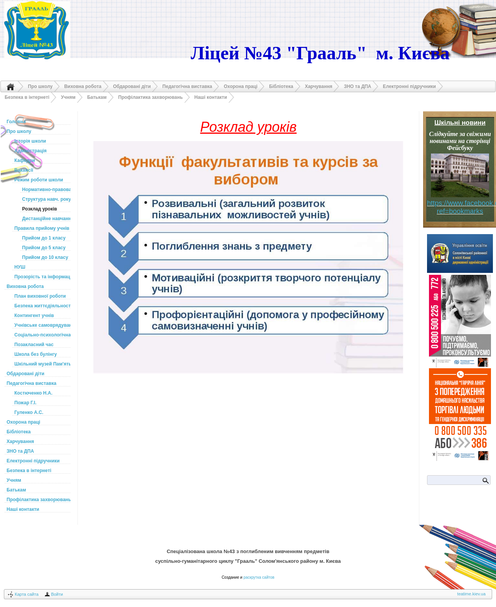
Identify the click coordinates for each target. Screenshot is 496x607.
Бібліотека (281, 86)
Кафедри (24, 160)
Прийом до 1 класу (43, 238)
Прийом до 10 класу (45, 257)
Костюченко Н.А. (33, 393)
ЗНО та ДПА (357, 86)
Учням (68, 97)
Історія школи (30, 141)
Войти (57, 594)
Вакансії (23, 170)
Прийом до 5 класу (43, 247)
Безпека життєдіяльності (42, 306)
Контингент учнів (34, 315)
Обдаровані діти (132, 86)
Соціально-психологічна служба (42, 335)
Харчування (318, 86)
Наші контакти (211, 97)
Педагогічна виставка (187, 86)
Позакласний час (33, 344)
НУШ (19, 267)
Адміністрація (30, 150)
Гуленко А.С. (28, 412)
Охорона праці (240, 86)
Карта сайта (26, 594)
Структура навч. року (46, 199)
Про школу (40, 86)
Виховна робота (83, 86)
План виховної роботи (40, 296)
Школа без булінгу (35, 354)
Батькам (97, 97)
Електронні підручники (409, 86)
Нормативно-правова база (46, 189)
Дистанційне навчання (46, 218)
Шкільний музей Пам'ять (42, 364)
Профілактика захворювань (150, 97)
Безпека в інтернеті (27, 97)
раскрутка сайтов (258, 577)
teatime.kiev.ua (471, 593)
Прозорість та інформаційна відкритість (42, 276)
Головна (10, 86)
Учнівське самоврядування (42, 325)
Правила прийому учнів (41, 228)
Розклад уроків (39, 209)
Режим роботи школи (38, 180)
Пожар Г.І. (25, 402)
